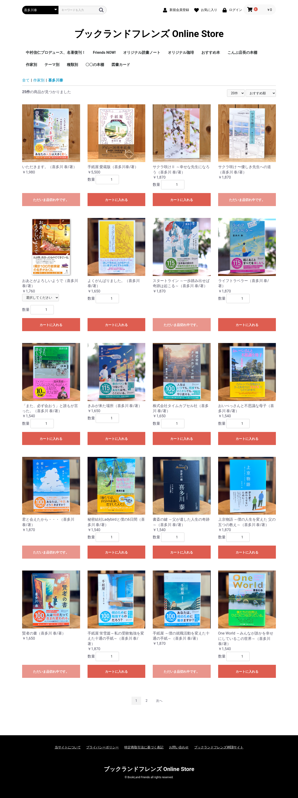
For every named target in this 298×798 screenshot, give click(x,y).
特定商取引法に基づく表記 (143, 747)
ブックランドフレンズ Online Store (149, 33)
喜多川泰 (55, 80)
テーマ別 (51, 64)
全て (26, 80)
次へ (159, 701)
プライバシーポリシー (102, 747)
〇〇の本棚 (94, 64)
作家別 (31, 64)
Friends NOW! (104, 52)
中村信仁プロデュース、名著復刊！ (55, 52)
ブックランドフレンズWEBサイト (218, 747)
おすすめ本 (210, 52)
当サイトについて (68, 747)
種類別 (72, 64)
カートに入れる (116, 200)
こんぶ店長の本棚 (242, 52)
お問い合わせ (179, 747)
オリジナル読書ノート (141, 52)
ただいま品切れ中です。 (51, 200)
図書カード (121, 64)
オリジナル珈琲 (181, 52)
